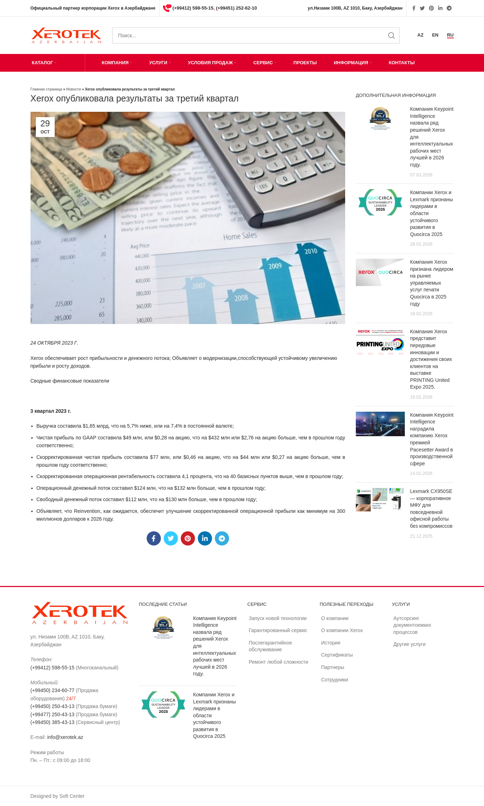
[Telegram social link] (449, 8)
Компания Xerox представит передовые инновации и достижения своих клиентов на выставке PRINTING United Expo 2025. (431, 359)
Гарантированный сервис (278, 630)
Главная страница (46, 89)
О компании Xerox (342, 630)
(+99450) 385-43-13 (53, 722)
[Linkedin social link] (440, 8)
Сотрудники (334, 679)
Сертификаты (337, 655)
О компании (334, 618)
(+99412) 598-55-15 (193, 8)
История (330, 643)
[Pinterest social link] (431, 8)
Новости (73, 89)
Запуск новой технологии (278, 618)
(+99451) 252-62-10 (236, 8)
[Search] (256, 35)
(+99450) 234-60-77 (53, 690)
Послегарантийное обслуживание (270, 646)
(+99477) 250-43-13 (53, 714)
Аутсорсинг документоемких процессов (412, 625)
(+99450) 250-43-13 (53, 706)
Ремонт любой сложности (278, 662)
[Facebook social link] (414, 8)
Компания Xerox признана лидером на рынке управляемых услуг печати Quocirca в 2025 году (431, 283)
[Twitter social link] (422, 8)
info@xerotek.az (65, 737)
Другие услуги (409, 644)
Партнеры (332, 667)
